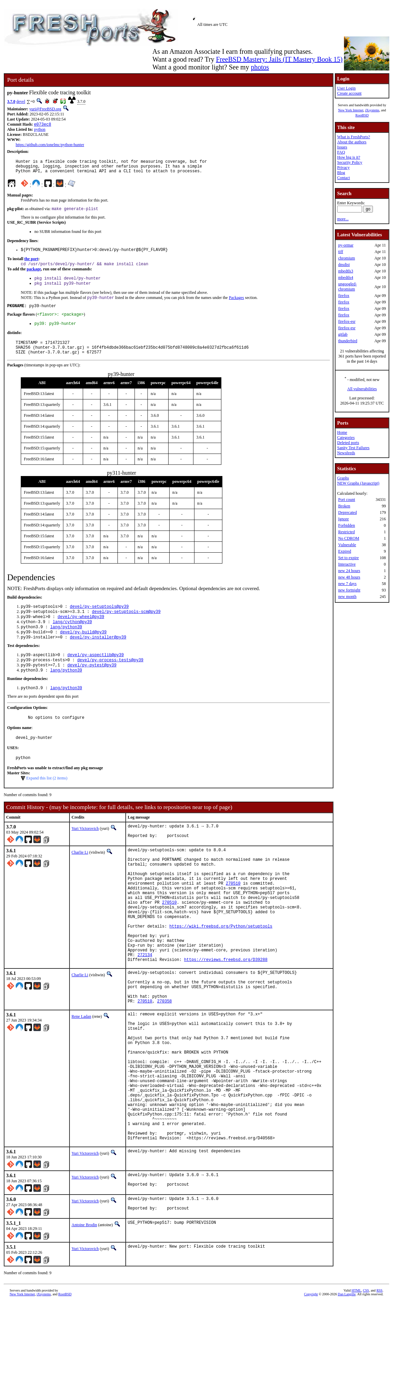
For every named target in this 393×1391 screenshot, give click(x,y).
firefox (343, 295)
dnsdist (344, 264)
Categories (346, 437)
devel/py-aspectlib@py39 (95, 674)
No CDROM (348, 538)
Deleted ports (348, 442)
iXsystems (372, 110)
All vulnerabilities (362, 388)
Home (342, 432)
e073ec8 (42, 125)
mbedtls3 (345, 271)
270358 (164, 1059)
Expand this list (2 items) (46, 803)
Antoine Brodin (84, 1314)
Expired (344, 551)
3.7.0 (11, 101)
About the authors (351, 142)
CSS (366, 1379)
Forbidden (346, 525)
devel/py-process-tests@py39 (110, 679)
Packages (236, 305)
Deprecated (347, 512)
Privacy (343, 167)
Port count (346, 499)
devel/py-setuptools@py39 (99, 620)
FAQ (341, 152)
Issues (342, 147)
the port (31, 264)
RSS (379, 1379)
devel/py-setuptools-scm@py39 (126, 626)
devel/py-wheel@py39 (81, 632)
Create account (349, 93)
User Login (346, 88)
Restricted (346, 531)
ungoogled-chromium (347, 286)
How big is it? (348, 157)
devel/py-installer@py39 (98, 655)
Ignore (343, 519)
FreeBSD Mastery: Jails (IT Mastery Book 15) (279, 59)
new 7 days (347, 583)
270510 (233, 918)
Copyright (311, 1383)
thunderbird (347, 340)
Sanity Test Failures (353, 447)
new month (347, 596)
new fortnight (349, 590)
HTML (356, 1379)
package (34, 275)
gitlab (342, 334)
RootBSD (362, 115)
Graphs (343, 478)
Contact (343, 177)
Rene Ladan (81, 1074)
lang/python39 (66, 644)
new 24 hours (349, 570)
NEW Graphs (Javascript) (358, 483)
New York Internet (350, 110)
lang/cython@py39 (72, 638)
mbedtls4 (345, 277)
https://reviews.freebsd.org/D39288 (226, 1010)
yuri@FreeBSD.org (45, 109)
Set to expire (348, 557)
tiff (340, 251)
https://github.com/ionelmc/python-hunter (50, 145)
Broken (344, 506)
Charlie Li (80, 878)
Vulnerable (347, 544)
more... (343, 219)
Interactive (347, 564)
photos (260, 67)
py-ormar (345, 245)
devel (20, 101)
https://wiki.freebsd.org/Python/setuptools (220, 970)
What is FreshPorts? (353, 137)
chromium (346, 258)
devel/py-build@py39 (83, 649)
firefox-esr (347, 321)
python (39, 130)
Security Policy (349, 162)
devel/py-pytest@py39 (91, 685)
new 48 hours (349, 577)
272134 (145, 1005)
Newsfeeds (346, 453)
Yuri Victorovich (85, 853)
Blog (341, 172)
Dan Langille (347, 1383)
